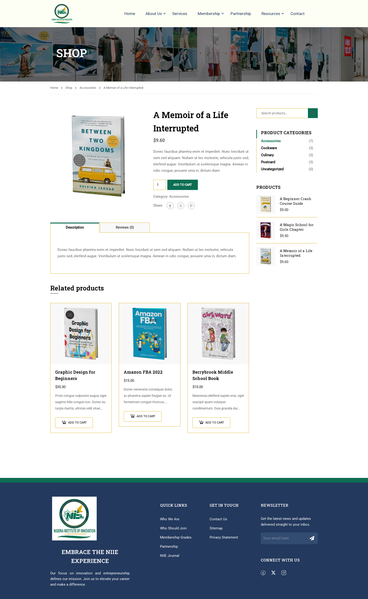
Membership (209, 13)
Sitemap (216, 530)
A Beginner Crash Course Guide (295, 203)
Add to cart (182, 187)
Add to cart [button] (77, 425)
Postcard (268, 165)
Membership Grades (176, 540)
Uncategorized (272, 172)
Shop (68, 90)
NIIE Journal (169, 558)
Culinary (267, 158)
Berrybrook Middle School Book (212, 377)
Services (179, 13)
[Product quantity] (159, 187)
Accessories (88, 90)
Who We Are (169, 521)
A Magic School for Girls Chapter (297, 229)
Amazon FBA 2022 (143, 374)
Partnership (240, 13)
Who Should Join (173, 530)
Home (129, 13)
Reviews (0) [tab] (125, 230)
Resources (270, 13)
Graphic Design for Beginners (75, 377)
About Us (154, 13)
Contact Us (218, 521)
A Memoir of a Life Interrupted (296, 255)
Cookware (269, 151)
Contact (298, 13)
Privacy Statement (224, 540)
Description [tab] (75, 230)
